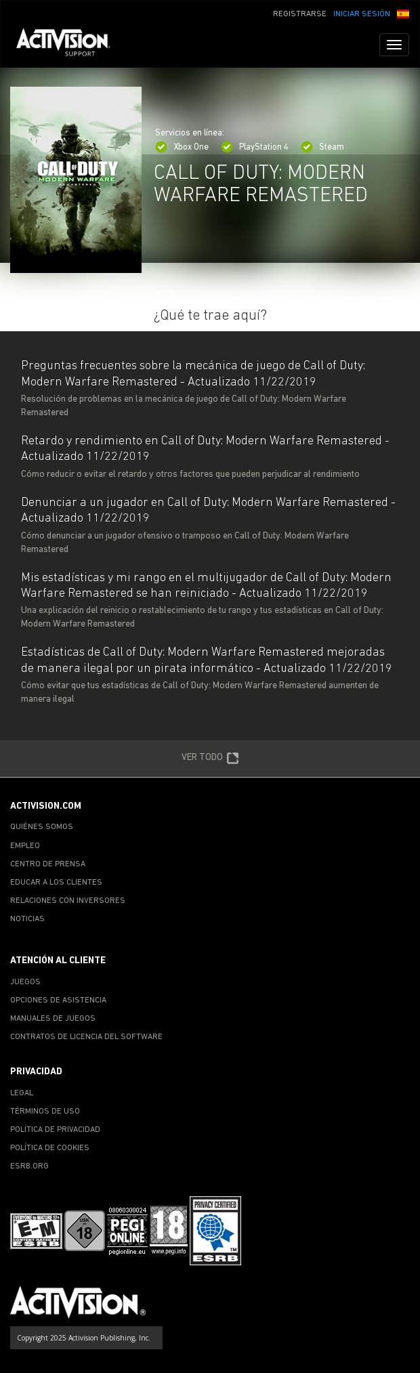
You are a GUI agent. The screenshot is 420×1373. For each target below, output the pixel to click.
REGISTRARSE (300, 14)
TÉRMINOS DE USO (45, 1111)
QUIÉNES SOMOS (41, 827)
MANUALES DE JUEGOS (53, 1019)
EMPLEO (25, 846)
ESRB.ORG (29, 1166)
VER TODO (210, 759)
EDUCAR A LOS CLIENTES (56, 883)
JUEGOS (25, 982)
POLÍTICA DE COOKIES (49, 1148)
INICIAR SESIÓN (361, 14)
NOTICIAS (27, 919)
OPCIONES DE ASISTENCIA (58, 1000)
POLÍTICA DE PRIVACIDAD (55, 1130)
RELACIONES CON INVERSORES (67, 901)
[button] (403, 13)
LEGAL (21, 1093)
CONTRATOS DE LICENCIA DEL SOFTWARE (86, 1037)
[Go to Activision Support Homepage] (70, 45)
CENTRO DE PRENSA (47, 864)
